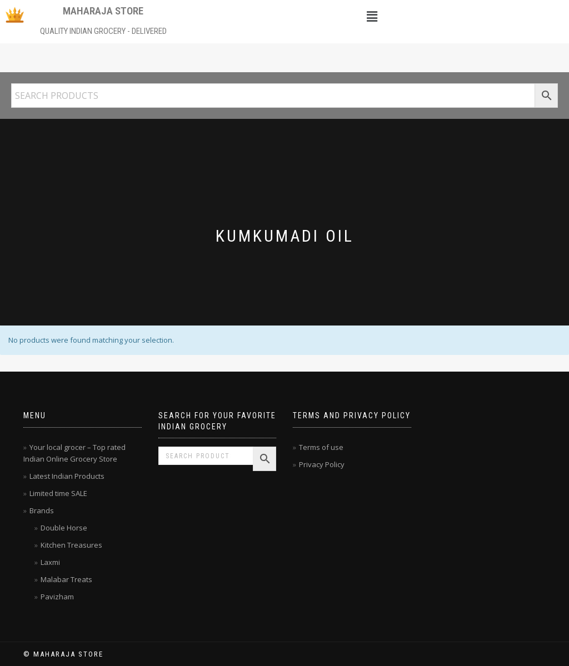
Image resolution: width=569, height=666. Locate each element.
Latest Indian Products (66, 476)
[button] (372, 16)
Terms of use (321, 447)
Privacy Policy (322, 464)
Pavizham (57, 597)
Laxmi (50, 562)
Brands (41, 510)
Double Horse (64, 528)
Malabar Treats (66, 579)
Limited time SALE (58, 493)
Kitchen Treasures (71, 545)
